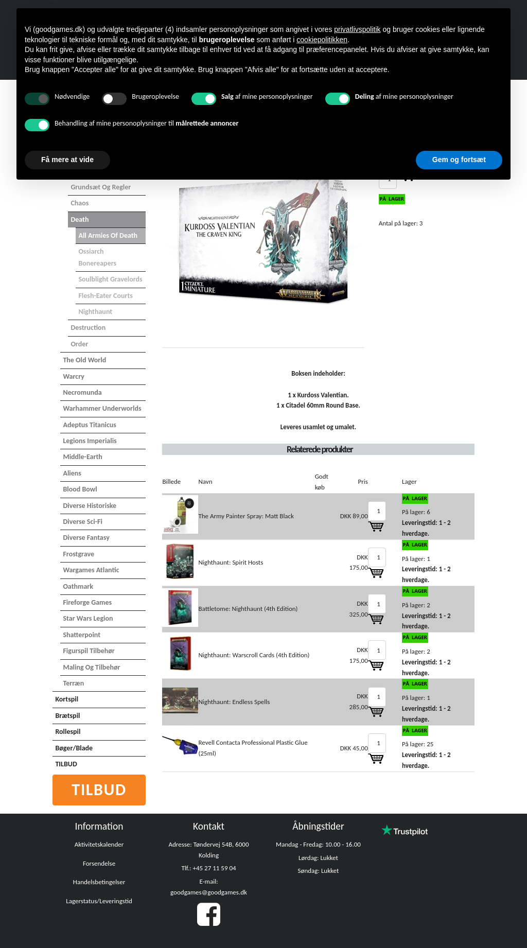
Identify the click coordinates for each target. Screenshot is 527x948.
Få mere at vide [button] (67, 159)
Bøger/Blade (74, 748)
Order (79, 344)
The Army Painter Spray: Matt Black (246, 516)
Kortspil (66, 699)
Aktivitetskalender (99, 844)
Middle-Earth (82, 456)
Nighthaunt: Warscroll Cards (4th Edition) (253, 655)
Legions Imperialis (89, 440)
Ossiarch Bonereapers (97, 257)
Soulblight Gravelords (110, 279)
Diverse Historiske (89, 505)
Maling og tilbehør (91, 667)
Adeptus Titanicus (89, 424)
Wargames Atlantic (91, 570)
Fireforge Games (87, 602)
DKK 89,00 (354, 516)
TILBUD (66, 764)
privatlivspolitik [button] (357, 29)
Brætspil (67, 715)
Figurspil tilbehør (88, 650)
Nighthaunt (95, 311)
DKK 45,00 (354, 748)
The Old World (84, 360)
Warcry (73, 376)
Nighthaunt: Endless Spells (234, 702)
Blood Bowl (80, 489)
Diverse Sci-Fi (82, 521)
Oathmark (78, 586)
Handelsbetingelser (99, 882)
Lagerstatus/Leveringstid (99, 901)
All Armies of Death (107, 235)
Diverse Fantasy (86, 537)
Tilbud (99, 790)
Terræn (73, 683)
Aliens (72, 473)
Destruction (88, 327)
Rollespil (67, 731)
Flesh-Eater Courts (105, 295)
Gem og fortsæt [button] (459, 159)
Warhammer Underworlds (102, 408)
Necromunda (82, 392)
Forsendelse (99, 863)
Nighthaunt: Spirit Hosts (230, 562)
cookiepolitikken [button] (321, 40)
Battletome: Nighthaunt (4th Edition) (247, 608)
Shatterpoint (81, 634)
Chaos (80, 203)
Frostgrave (78, 554)
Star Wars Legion (88, 618)
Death (80, 219)
